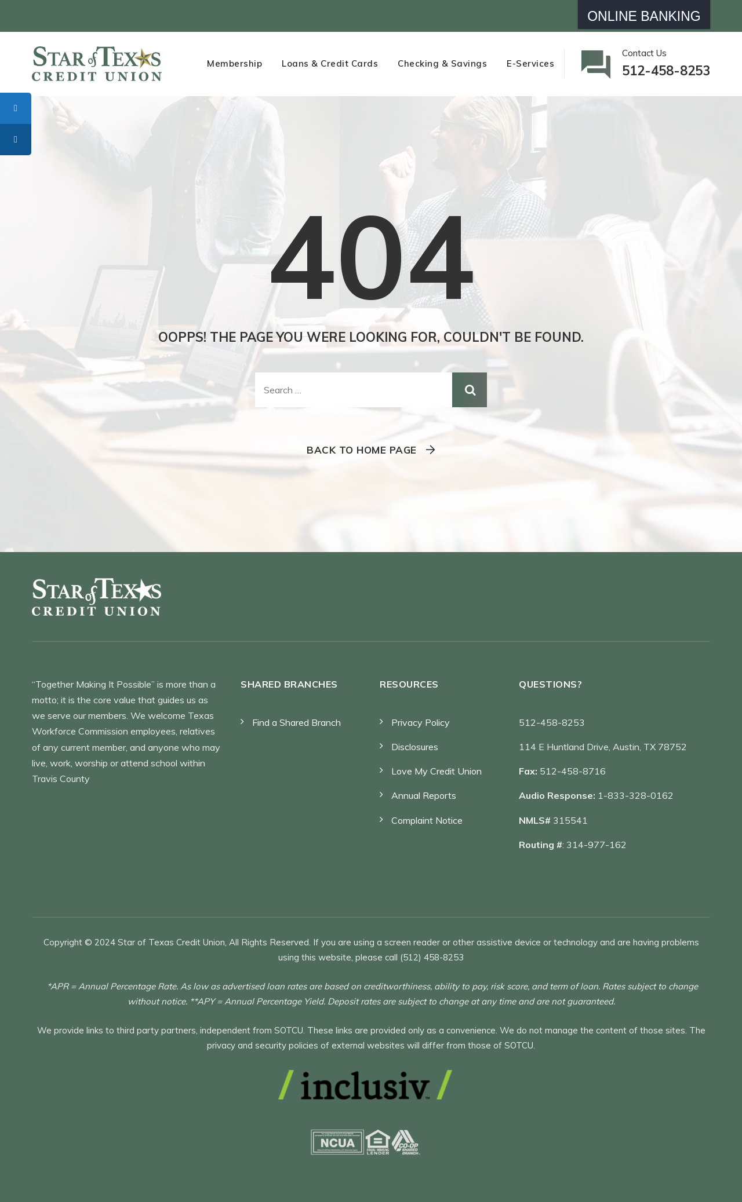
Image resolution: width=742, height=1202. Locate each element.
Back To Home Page (362, 450)
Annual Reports (423, 795)
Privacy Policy (420, 722)
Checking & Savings (442, 63)
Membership (234, 63)
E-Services (530, 63)
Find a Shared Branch (296, 722)
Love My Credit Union (436, 771)
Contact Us (666, 65)
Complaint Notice (427, 820)
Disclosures (414, 746)
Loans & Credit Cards (330, 63)
